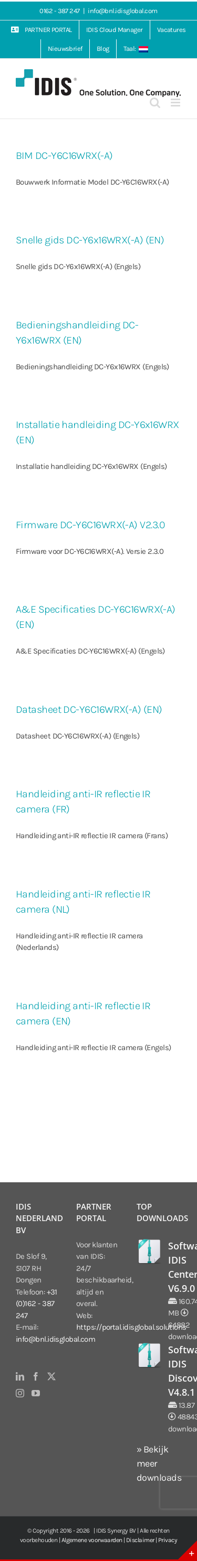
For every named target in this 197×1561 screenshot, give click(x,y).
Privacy (167, 1540)
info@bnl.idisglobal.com (122, 11)
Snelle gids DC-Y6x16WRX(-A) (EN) (90, 240)
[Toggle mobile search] (155, 102)
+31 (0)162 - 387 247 (36, 1303)
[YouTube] (35, 1393)
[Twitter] (51, 1376)
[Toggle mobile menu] (176, 102)
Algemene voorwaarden (91, 1540)
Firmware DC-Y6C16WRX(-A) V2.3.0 (90, 525)
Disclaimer (140, 1540)
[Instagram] (20, 1393)
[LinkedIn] (20, 1376)
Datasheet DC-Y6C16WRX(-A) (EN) (89, 709)
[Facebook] (35, 1376)
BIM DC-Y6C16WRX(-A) (64, 155)
